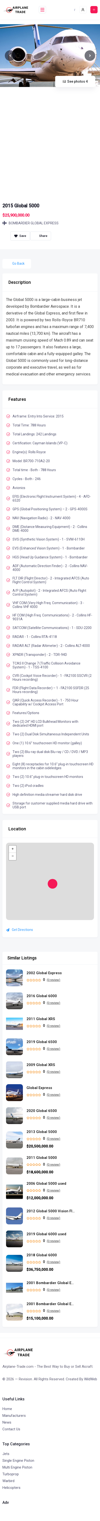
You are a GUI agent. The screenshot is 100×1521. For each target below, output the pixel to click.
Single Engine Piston (18, 1460)
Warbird (8, 1481)
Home (7, 1409)
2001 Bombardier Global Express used (51, 1283)
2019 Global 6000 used (46, 1234)
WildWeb (90, 1379)
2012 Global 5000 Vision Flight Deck (51, 1211)
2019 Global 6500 (42, 1042)
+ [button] (13, 849)
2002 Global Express (44, 973)
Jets (5, 1454)
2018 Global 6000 (42, 1255)
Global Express (39, 1088)
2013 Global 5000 (42, 1132)
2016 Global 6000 (42, 996)
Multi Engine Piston (17, 1467)
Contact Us (11, 1429)
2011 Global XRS (41, 1019)
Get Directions (19, 930)
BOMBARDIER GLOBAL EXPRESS (30, 223)
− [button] (13, 856)
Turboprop (10, 1474)
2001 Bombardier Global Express (51, 1304)
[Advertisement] (49, 143)
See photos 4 (75, 81)
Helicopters (11, 1487)
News (6, 1422)
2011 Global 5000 (42, 1158)
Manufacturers (14, 1415)
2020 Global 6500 (42, 1111)
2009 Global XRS (41, 1065)
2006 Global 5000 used (46, 1183)
